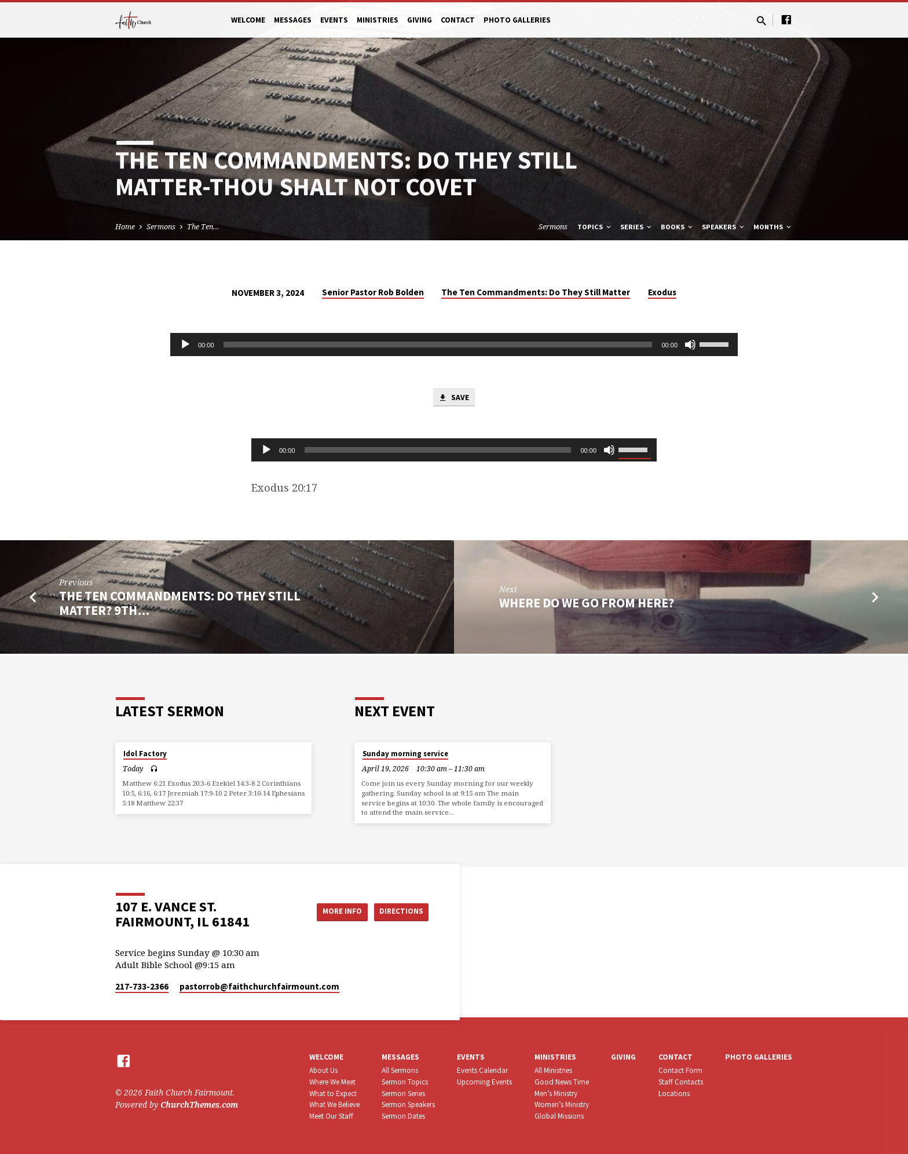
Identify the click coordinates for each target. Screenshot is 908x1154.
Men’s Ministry (555, 1093)
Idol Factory (145, 754)
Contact (458, 20)
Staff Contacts (680, 1082)
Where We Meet (332, 1082)
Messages (293, 20)
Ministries (377, 20)
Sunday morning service (405, 754)
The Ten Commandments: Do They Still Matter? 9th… (180, 604)
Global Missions (559, 1116)
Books (677, 226)
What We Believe (334, 1104)
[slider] (438, 344)
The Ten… (203, 227)
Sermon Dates (403, 1116)
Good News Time (561, 1082)
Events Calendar (482, 1070)
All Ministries (553, 1070)
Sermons (161, 227)
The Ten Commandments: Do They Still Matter (535, 292)
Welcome (248, 20)
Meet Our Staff (331, 1116)
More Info (334, 911)
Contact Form (680, 1070)
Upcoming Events (484, 1082)
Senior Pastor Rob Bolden (373, 292)
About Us (323, 1070)
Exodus (662, 292)
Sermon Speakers (408, 1104)
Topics (595, 226)
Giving (419, 20)
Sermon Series (403, 1093)
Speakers (724, 226)
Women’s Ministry (561, 1104)
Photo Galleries (517, 20)
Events (334, 20)
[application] (454, 344)
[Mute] (690, 344)
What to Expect (333, 1093)
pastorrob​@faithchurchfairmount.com (259, 986)
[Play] (185, 344)
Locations (674, 1093)
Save (454, 398)
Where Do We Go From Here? (586, 604)
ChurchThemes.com (199, 1104)
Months (773, 226)
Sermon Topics (405, 1082)
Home (125, 227)
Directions (399, 911)
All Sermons (400, 1070)
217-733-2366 (142, 986)
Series (636, 226)
